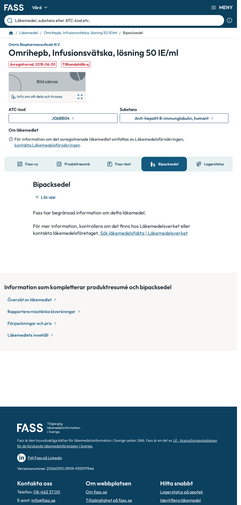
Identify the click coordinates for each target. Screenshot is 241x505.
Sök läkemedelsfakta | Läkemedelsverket (144, 233)
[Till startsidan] (11, 33)
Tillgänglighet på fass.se (109, 500)
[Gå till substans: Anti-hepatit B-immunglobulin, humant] (174, 118)
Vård (40, 7)
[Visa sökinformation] (229, 20)
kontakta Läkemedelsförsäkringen (47, 145)
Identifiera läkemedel (180, 500)
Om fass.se (96, 492)
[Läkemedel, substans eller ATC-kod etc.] (118, 20)
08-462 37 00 (46, 492)
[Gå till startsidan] (14, 7)
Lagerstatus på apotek (181, 492)
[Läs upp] (46, 197)
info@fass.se (43, 500)
